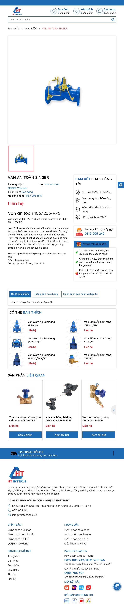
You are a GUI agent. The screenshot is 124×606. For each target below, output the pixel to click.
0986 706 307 (74, 573)
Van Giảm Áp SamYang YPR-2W (97, 340)
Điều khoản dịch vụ (75, 543)
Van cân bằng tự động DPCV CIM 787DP (95, 418)
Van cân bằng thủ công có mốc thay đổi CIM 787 (25, 418)
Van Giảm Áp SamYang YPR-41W (41, 323)
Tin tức (11, 574)
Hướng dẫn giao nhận (76, 539)
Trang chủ (13, 556)
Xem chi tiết (25, 434)
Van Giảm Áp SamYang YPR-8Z (97, 356)
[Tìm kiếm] (113, 19)
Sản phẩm (13, 565)
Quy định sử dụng (18, 543)
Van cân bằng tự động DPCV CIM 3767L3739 (59, 418)
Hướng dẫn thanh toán (77, 534)
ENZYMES (13, 569)
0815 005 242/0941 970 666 (84, 560)
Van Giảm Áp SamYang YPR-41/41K (97, 323)
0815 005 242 (94, 233)
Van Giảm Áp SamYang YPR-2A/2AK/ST (41, 356)
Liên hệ (12, 578)
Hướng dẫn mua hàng (76, 529)
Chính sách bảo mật (19, 529)
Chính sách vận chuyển (21, 534)
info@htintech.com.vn (24, 514)
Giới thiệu (13, 560)
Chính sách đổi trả (18, 539)
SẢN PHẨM (26, 375)
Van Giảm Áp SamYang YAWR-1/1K (41, 340)
